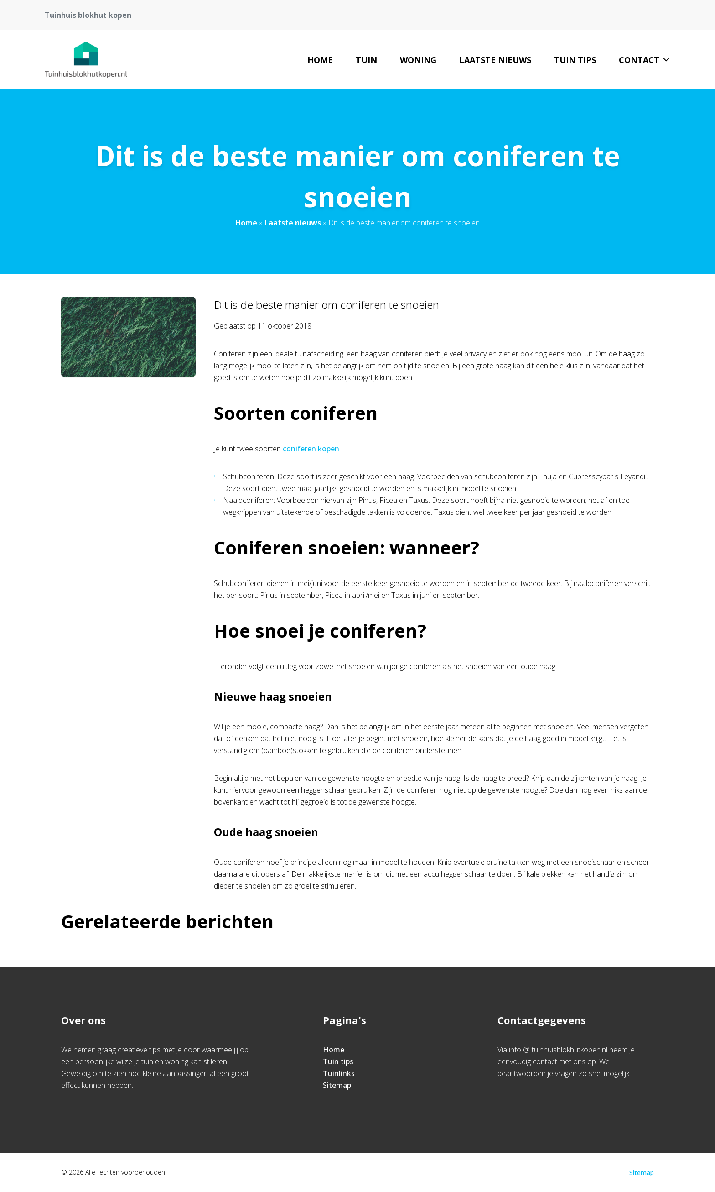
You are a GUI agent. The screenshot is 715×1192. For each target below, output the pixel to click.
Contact (644, 59)
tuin (366, 59)
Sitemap (337, 1085)
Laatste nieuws (495, 59)
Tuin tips (575, 59)
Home (320, 59)
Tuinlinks (339, 1073)
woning (418, 59)
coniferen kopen (311, 449)
